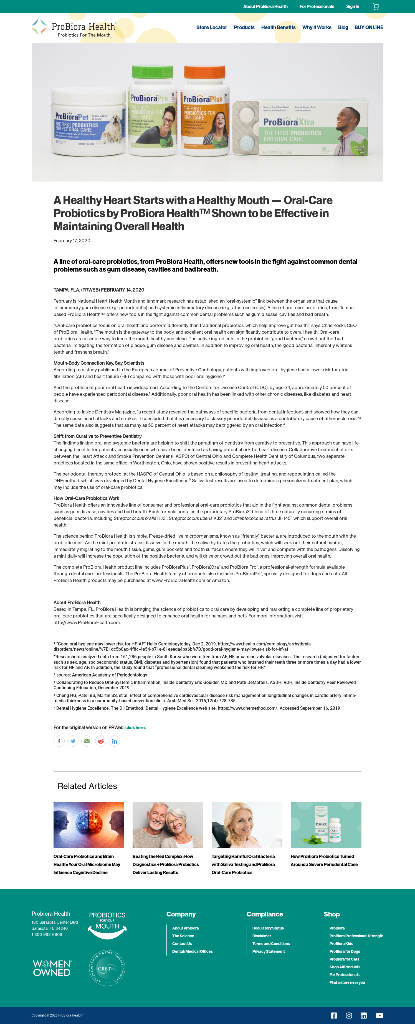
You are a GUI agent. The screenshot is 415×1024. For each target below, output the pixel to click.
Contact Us (182, 943)
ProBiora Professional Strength (356, 936)
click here (135, 727)
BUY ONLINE (369, 27)
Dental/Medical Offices (192, 951)
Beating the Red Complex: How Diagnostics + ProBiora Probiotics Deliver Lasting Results (166, 864)
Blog (343, 27)
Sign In (352, 6)
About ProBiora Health (265, 6)
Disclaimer (261, 936)
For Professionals (317, 6)
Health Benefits (278, 27)
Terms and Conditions (271, 943)
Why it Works (317, 27)
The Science (183, 936)
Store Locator (211, 27)
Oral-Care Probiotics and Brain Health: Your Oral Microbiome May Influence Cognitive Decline (87, 864)
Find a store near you (347, 982)
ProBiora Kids (341, 943)
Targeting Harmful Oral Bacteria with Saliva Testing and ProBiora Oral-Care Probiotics (243, 864)
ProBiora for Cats (344, 959)
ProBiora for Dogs (345, 951)
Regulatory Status (268, 928)
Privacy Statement (268, 951)
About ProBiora (185, 928)
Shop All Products (345, 967)
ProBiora (337, 928)
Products (244, 27)
